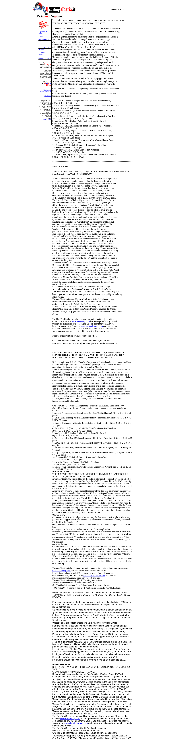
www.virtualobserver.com (92, 326)
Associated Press (42, 54)
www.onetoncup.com (81, 321)
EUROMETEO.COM (44, 58)
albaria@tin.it (47, 119)
